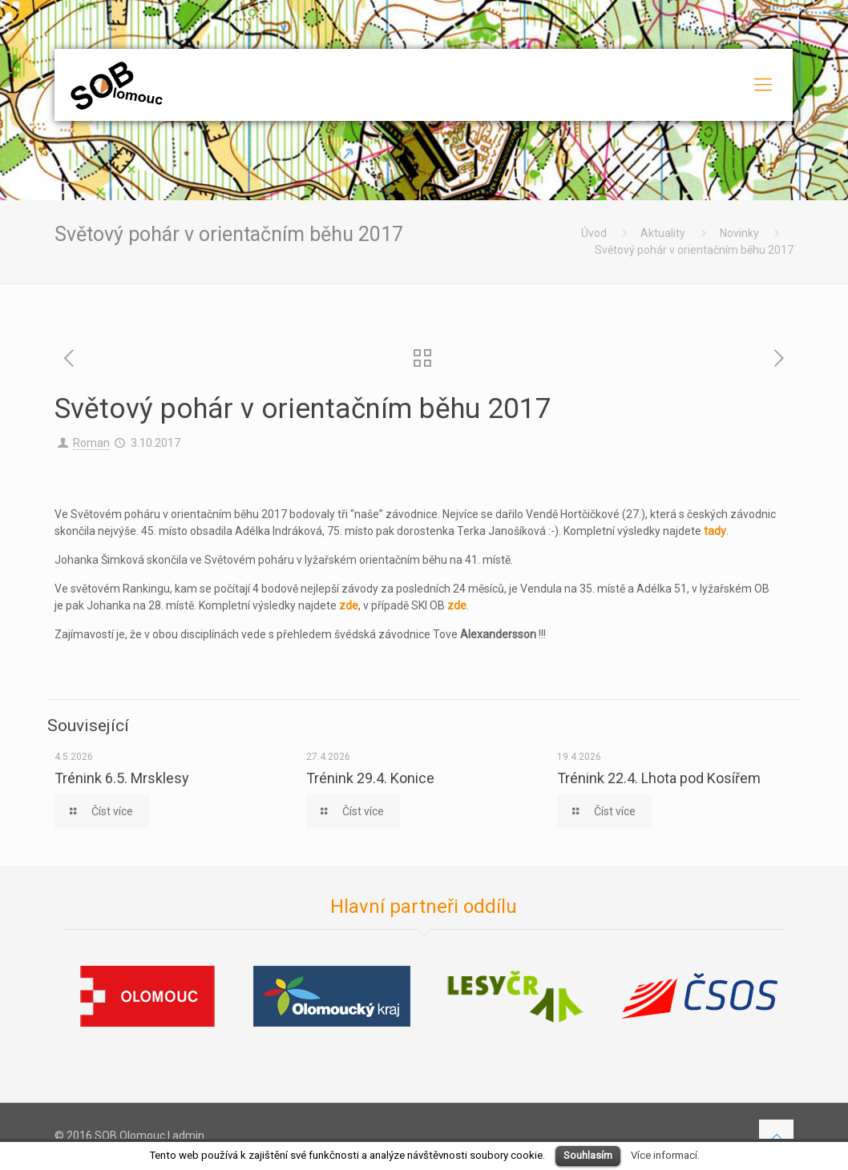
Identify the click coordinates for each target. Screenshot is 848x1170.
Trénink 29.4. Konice (370, 778)
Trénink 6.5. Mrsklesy (122, 778)
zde (348, 605)
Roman (91, 442)
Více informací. (665, 1155)
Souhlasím (587, 1155)
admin (188, 1135)
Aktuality (662, 233)
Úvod (594, 233)
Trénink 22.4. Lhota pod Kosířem (659, 778)
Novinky (739, 233)
